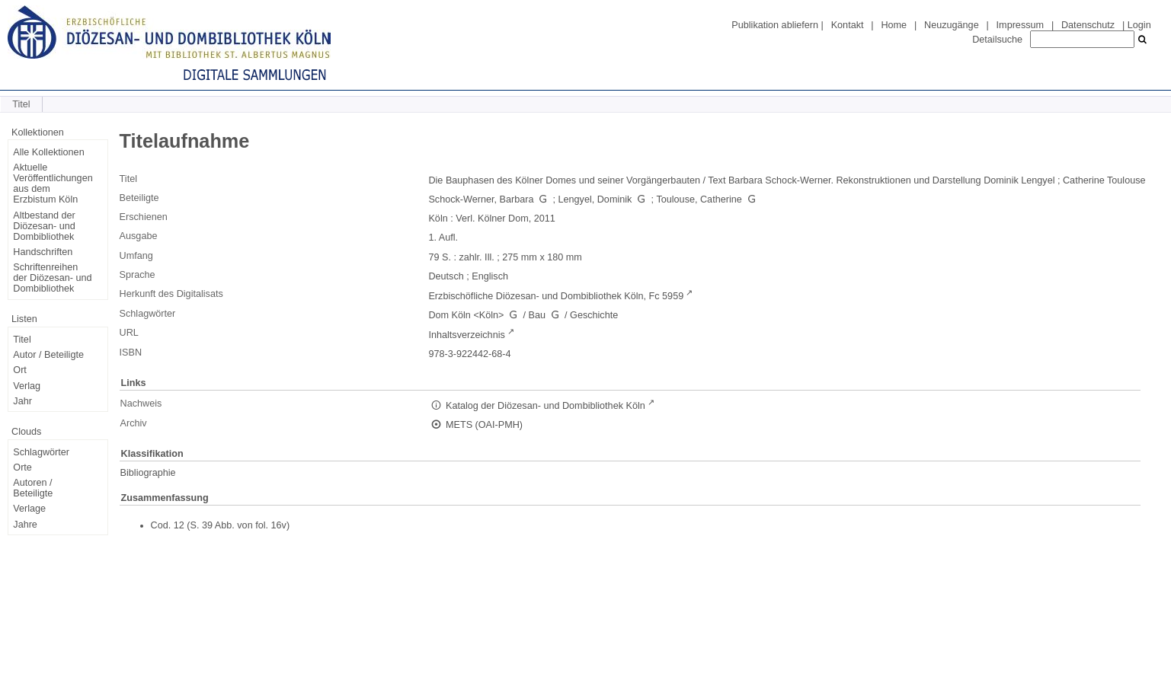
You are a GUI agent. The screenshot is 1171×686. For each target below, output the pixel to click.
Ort (20, 370)
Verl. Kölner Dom (492, 218)
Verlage (29, 508)
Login (1139, 25)
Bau (537, 315)
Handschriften (42, 252)
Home (894, 25)
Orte (22, 467)
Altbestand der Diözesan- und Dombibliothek (44, 226)
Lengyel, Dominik (595, 199)
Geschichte (594, 315)
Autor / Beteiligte (48, 354)
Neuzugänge (951, 25)
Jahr (22, 401)
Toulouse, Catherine (698, 199)
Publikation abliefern (774, 25)
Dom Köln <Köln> (466, 315)
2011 (544, 218)
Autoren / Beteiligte (33, 488)
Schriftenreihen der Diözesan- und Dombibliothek (52, 278)
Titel (21, 339)
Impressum (1020, 25)
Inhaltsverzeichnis (466, 335)
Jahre (25, 524)
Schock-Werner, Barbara (480, 199)
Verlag (26, 386)
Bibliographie (148, 472)
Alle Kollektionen (48, 152)
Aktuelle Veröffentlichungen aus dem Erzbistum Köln (52, 183)
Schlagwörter (41, 452)
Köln (437, 218)
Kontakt (847, 25)
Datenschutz (1088, 25)
